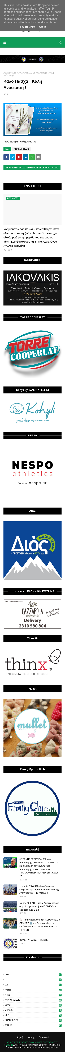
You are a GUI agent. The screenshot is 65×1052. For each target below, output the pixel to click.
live (33, 985)
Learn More (27, 27)
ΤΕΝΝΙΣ (33, 1025)
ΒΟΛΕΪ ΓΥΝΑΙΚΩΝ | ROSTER (34, 940)
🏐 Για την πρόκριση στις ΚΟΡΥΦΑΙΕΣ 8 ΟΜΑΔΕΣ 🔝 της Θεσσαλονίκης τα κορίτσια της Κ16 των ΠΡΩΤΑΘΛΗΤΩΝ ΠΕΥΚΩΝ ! (39, 924)
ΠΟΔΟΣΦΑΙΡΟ (33, 1020)
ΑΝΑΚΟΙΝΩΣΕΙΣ (26, 73)
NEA (33, 979)
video (33, 995)
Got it (42, 27)
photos (33, 990)
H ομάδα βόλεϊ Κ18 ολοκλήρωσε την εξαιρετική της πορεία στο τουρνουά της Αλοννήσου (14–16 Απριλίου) (39, 889)
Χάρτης (31, 1037)
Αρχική (20, 1037)
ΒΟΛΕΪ (33, 1005)
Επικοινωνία (44, 1037)
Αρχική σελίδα (9, 73)
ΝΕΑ (33, 1015)
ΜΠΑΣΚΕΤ (33, 1010)
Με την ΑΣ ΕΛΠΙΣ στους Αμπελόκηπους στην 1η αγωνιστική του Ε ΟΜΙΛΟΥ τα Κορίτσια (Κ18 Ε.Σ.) (39, 906)
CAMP (33, 974)
